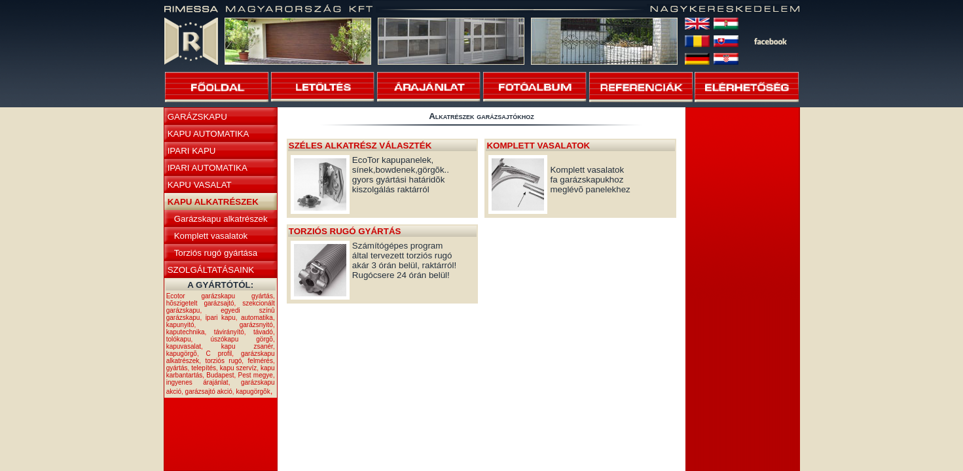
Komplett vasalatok (211, 236)
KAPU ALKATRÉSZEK (213, 202)
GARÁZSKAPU (197, 117)
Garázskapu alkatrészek (221, 219)
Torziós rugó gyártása (215, 253)
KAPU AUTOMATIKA (208, 134)
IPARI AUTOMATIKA (207, 168)
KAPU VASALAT (200, 185)
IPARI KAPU (192, 151)
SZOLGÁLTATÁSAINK (211, 270)
